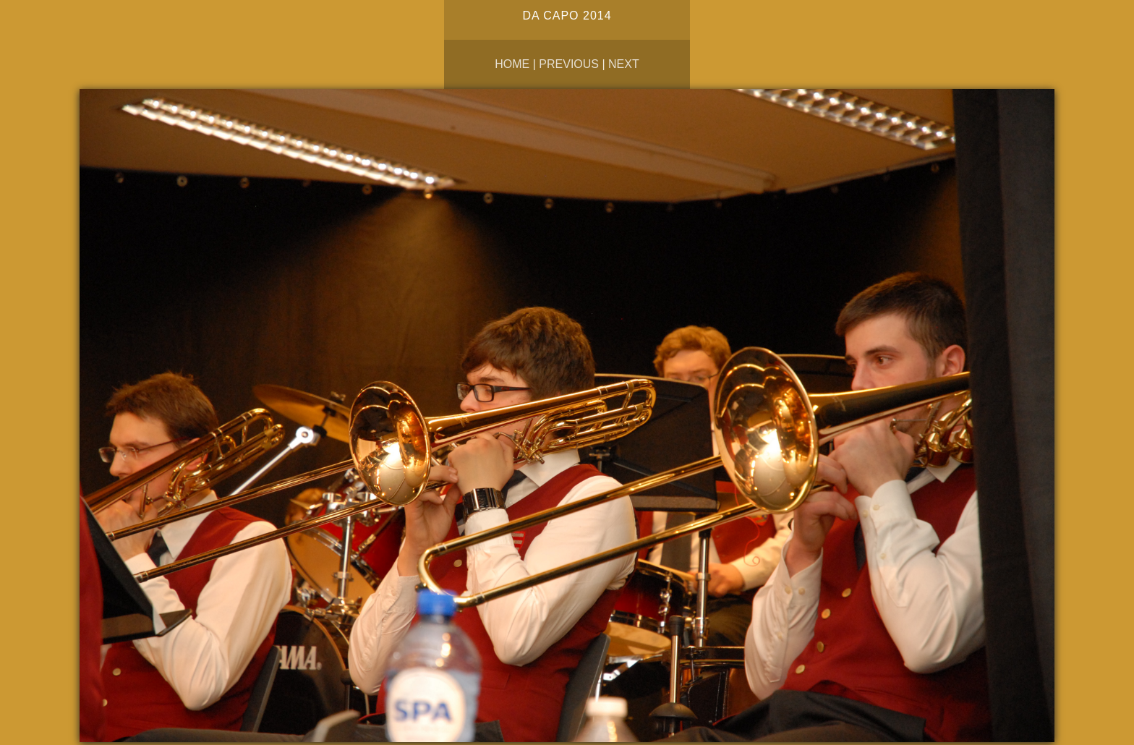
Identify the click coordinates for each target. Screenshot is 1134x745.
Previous (569, 64)
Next (623, 64)
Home (512, 64)
